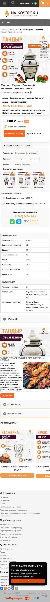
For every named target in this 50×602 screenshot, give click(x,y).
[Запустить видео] (25, 341)
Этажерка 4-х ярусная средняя (14, 466)
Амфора (29, 240)
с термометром (32, 153)
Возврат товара (6, 524)
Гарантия (4, 497)
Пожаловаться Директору (11, 528)
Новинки (3, 565)
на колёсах (26, 164)
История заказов (7, 580)
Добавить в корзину (14, 133)
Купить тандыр (6, 558)
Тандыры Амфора (8, 562)
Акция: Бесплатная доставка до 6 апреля (22, 98)
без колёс (18, 164)
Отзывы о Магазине (8, 537)
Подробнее (7, 395)
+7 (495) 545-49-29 (25, 3)
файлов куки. (28, 576)
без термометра (20, 153)
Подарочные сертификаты (11, 534)
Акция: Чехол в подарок (14, 102)
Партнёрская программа (10, 531)
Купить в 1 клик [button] (34, 133)
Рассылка (4, 583)
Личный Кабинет (7, 576)
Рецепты (3, 555)
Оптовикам (4, 501)
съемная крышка (20, 159)
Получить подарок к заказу (18, 106)
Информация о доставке (10, 507)
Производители (6, 549)
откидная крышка (33, 159)
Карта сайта (5, 540)
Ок (28, 581)
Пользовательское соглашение (13, 510)
